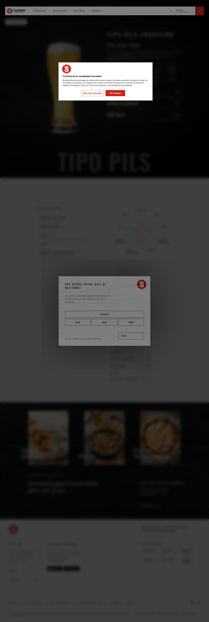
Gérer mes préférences (92, 93)
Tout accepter (115, 93)
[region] (105, 81)
